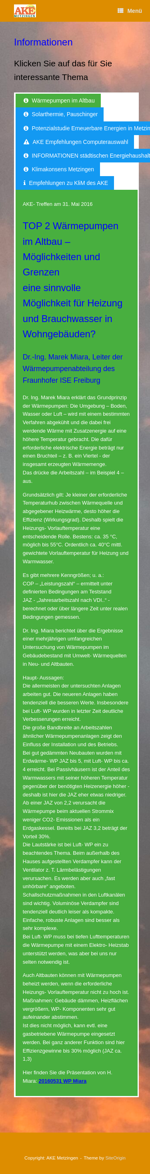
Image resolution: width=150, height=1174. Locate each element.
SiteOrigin (115, 1158)
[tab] (58, 100)
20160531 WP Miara (63, 1081)
